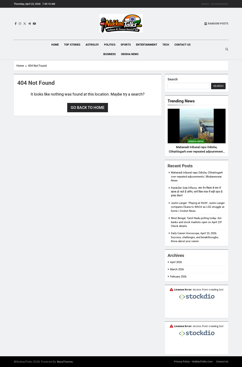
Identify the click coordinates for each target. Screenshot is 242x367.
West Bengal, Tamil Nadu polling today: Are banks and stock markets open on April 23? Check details (196, 221)
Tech (165, 44)
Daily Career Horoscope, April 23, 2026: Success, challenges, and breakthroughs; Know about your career (195, 236)
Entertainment (146, 44)
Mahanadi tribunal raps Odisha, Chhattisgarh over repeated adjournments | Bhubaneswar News (196, 151)
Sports (126, 44)
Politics (109, 44)
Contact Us (182, 44)
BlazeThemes (65, 361)
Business (109, 54)
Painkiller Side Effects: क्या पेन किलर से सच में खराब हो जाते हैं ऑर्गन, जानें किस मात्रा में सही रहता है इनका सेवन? (196, 191)
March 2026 (177, 269)
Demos (205, 3)
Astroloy (92, 44)
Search (173, 79)
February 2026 (178, 276)
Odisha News (129, 54)
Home (55, 44)
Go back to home (87, 107)
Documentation (219, 3)
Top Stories (72, 44)
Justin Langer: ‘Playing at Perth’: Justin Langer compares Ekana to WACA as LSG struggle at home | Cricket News (198, 206)
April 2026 (176, 261)
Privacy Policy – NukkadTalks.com (193, 361)
